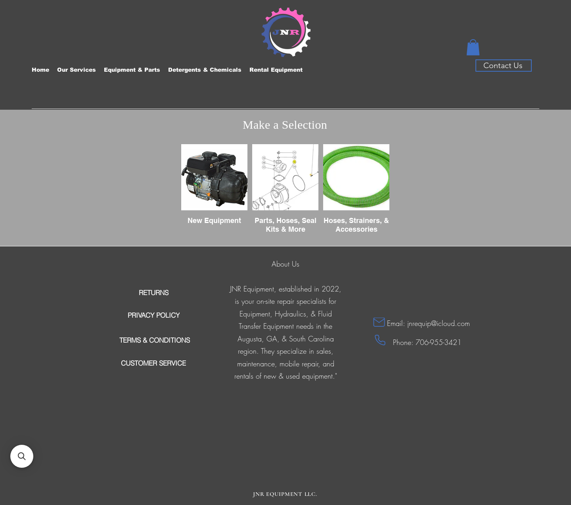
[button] (473, 47)
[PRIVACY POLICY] (153, 315)
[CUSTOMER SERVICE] (153, 363)
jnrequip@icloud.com (438, 323)
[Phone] (380, 340)
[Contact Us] (503, 65)
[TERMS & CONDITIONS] (154, 340)
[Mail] (379, 322)
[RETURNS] (153, 293)
